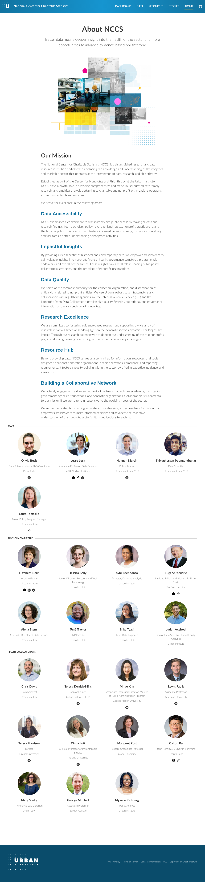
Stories (174, 6)
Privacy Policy (113, 862)
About (188, 6)
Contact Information (151, 862)
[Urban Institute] (23, 864)
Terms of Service (130, 862)
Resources (156, 6)
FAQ (165, 862)
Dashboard (123, 6)
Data (140, 6)
